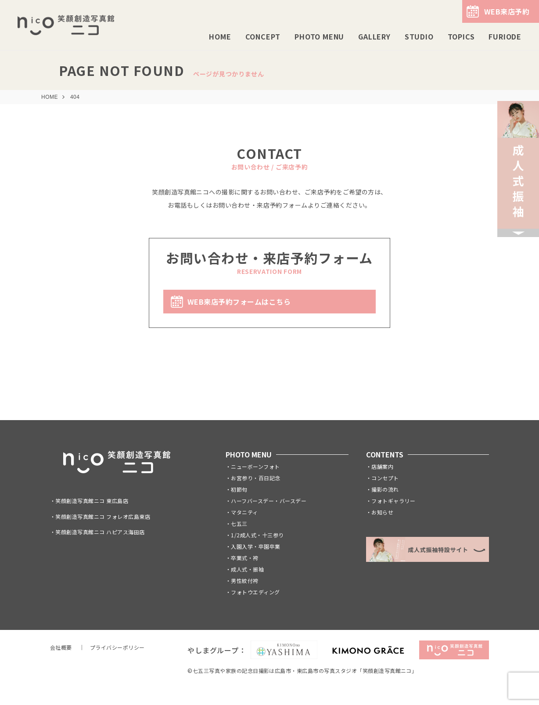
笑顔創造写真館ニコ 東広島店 (91, 500)
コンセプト (385, 478)
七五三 (239, 523)
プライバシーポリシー (117, 647)
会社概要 (61, 647)
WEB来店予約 (506, 11)
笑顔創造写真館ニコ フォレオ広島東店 (102, 516)
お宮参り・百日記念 (255, 478)
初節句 (239, 489)
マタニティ (244, 512)
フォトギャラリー (393, 500)
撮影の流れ (385, 489)
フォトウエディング (255, 592)
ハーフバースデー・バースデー (268, 500)
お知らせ (382, 512)
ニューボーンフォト (255, 466)
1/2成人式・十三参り (257, 535)
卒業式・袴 (244, 557)
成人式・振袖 (247, 569)
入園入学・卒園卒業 (255, 546)
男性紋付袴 (244, 580)
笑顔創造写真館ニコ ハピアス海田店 (99, 532)
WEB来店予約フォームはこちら (239, 301)
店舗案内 (382, 466)
